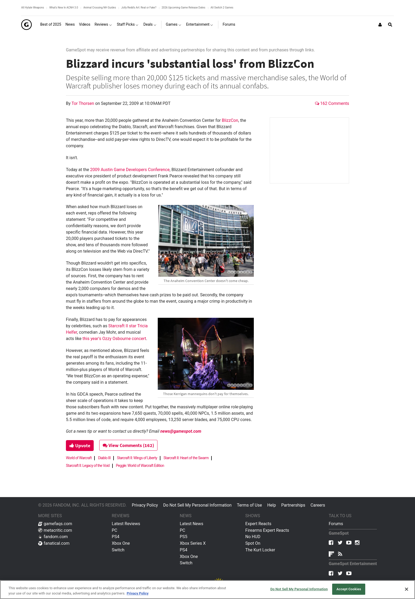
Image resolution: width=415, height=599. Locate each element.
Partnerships (293, 505)
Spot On (252, 543)
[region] (207, 589)
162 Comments (332, 103)
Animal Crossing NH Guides (99, 7)
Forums (336, 523)
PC (114, 530)
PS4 (115, 536)
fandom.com (53, 536)
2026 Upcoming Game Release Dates (183, 7)
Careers (317, 505)
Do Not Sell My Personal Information (197, 505)
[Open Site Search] (390, 24)
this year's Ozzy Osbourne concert (114, 338)
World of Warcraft (79, 458)
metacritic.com (55, 530)
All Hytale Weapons (32, 7)
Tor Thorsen (83, 103)
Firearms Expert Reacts (267, 530)
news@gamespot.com (180, 431)
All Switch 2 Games (222, 7)
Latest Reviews (126, 523)
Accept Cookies (348, 589)
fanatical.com (54, 543)
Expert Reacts (258, 523)
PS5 (183, 536)
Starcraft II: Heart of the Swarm (186, 458)
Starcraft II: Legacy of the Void (88, 465)
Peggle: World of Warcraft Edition (140, 465)
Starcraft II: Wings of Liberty (137, 458)
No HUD (252, 536)
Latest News (191, 523)
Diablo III (104, 458)
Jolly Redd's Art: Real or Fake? (138, 7)
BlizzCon (230, 120)
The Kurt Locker (260, 549)
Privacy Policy (145, 505)
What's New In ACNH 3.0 (63, 7)
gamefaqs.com (55, 523)
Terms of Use (249, 505)
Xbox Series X (193, 543)
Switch (118, 549)
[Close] (406, 589)
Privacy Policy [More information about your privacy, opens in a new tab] (137, 593)
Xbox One (121, 543)
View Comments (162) (128, 445)
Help (271, 505)
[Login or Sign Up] (380, 24)
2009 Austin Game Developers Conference (129, 169)
